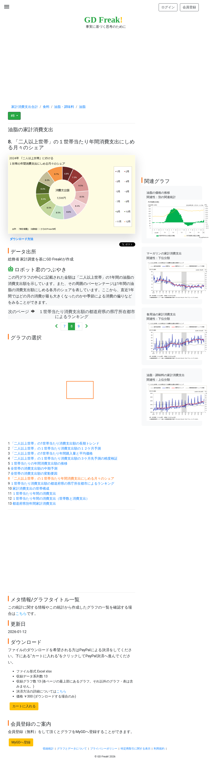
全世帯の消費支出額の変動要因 (34, 473)
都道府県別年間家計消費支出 (34, 503)
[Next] (86, 326)
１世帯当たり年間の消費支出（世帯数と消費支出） (51, 498)
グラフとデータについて (72, 748)
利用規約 (159, 748)
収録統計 (48, 748)
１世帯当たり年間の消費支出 (34, 493)
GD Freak (103, 19)
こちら (21, 614)
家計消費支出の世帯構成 (31, 488)
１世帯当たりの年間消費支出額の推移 (39, 463)
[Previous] (56, 326)
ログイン (168, 7)
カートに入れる (24, 706)
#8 (13, 116)
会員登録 (189, 7)
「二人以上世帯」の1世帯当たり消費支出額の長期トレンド (55, 443)
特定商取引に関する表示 (136, 748)
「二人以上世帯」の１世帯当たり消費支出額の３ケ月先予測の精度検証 (64, 458)
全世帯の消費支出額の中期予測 (34, 468)
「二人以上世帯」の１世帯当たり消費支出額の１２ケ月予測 (56, 448)
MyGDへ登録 (20, 742)
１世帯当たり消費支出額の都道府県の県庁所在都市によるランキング (62, 483)
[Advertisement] (105, 62)
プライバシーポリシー (103, 748)
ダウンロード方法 (21, 239)
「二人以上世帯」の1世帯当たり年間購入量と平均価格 (52, 453)
